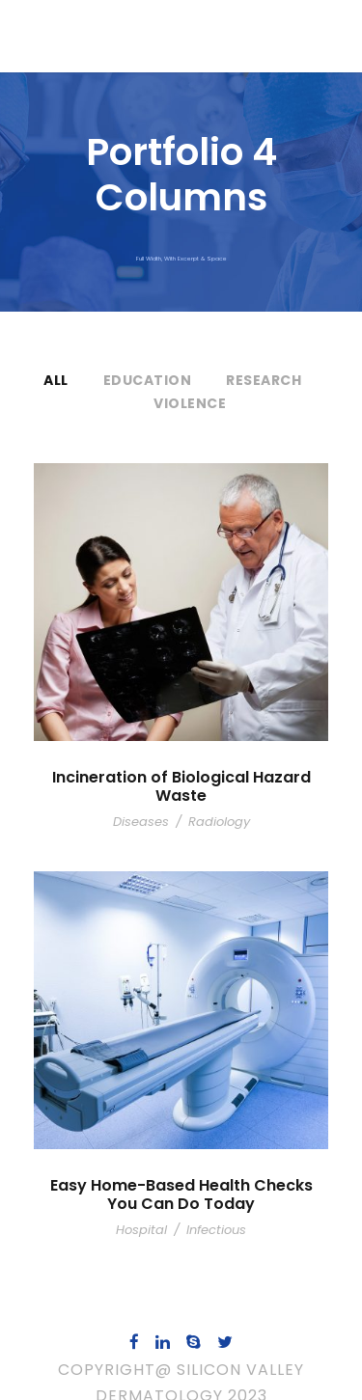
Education (146, 380)
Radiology (215, 803)
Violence (190, 403)
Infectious (212, 1211)
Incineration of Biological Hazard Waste (181, 777)
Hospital (146, 1211)
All (56, 380)
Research (263, 380)
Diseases (144, 803)
